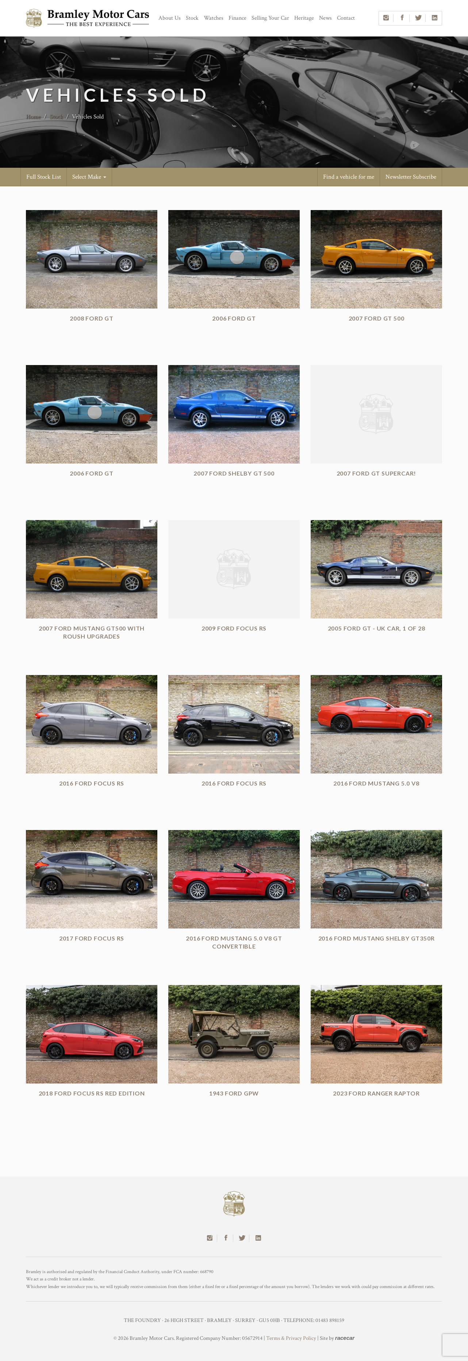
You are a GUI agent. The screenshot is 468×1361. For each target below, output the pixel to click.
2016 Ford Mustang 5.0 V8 (376, 783)
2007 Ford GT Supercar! (377, 473)
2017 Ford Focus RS (91, 938)
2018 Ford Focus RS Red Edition (92, 1093)
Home (33, 117)
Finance (237, 18)
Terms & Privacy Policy (291, 1338)
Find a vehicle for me (348, 177)
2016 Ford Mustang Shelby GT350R (376, 938)
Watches (213, 18)
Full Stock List (43, 177)
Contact (346, 18)
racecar (344, 1338)
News (325, 18)
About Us (169, 18)
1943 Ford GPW (234, 1093)
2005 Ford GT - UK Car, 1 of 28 (376, 628)
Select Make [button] (89, 177)
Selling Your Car (270, 18)
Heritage (304, 18)
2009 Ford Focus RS (234, 628)
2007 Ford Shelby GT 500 (233, 473)
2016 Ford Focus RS (91, 783)
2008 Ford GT (92, 318)
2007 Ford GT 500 (376, 318)
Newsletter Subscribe (410, 177)
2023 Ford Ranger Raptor (376, 1093)
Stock (192, 18)
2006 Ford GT (234, 318)
